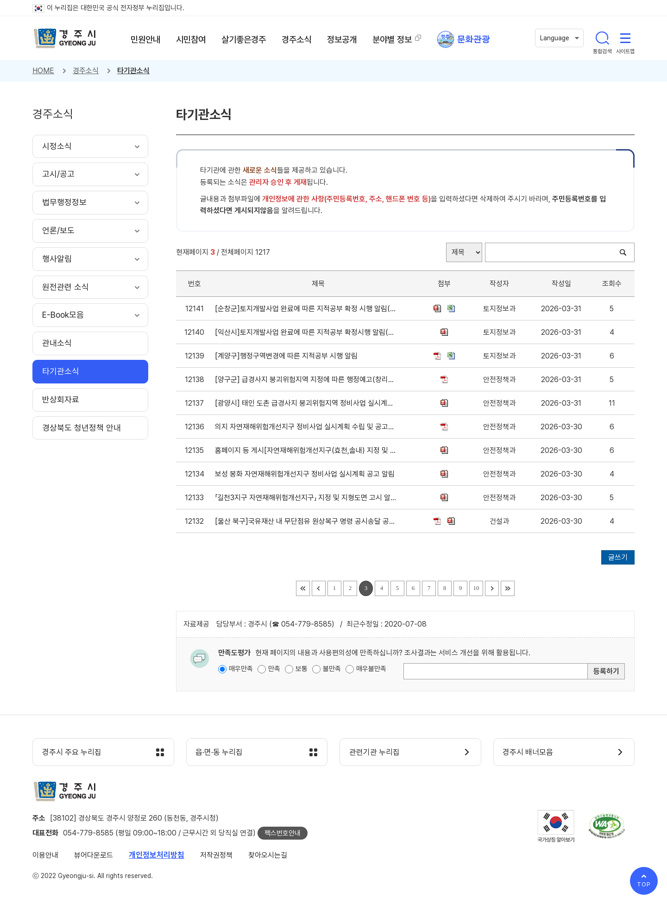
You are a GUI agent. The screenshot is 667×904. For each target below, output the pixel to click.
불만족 (332, 669)
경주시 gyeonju (64, 38)
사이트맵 (625, 38)
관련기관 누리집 (374, 752)
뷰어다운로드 (93, 855)
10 (476, 587)
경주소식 (86, 70)
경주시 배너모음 (528, 752)
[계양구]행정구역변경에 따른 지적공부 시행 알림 (288, 356)
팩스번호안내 (282, 833)
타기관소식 (133, 70)
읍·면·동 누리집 (219, 752)
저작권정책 (216, 855)
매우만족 (241, 669)
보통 (302, 669)
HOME (43, 70)
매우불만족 (371, 669)
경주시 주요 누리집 (71, 752)
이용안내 (45, 855)
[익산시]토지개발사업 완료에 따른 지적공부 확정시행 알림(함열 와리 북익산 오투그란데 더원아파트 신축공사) (306, 332)
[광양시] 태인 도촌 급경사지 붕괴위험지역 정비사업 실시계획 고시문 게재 (306, 403)
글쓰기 (618, 557)
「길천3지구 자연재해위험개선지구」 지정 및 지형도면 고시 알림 (306, 497)
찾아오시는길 (267, 855)
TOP (644, 884)
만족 (274, 669)
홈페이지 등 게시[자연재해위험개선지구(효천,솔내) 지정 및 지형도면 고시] (306, 450)
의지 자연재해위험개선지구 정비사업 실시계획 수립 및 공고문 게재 (306, 426)
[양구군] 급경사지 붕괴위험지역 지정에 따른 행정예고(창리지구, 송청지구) (306, 379)
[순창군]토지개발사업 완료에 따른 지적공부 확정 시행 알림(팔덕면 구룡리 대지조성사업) (306, 308)
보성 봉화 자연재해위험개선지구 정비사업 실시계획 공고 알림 (306, 474)
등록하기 (606, 671)
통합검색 (602, 38)
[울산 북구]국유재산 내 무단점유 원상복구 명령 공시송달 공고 (306, 521)
